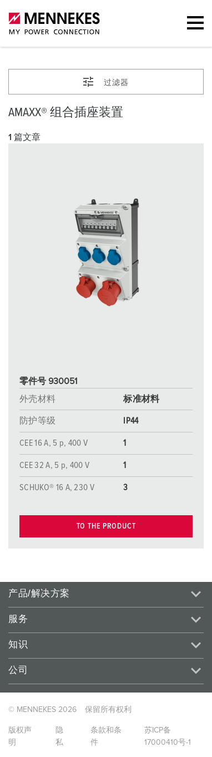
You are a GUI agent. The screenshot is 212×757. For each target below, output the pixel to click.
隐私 (59, 736)
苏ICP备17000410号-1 (167, 736)
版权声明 (20, 736)
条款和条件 (106, 736)
